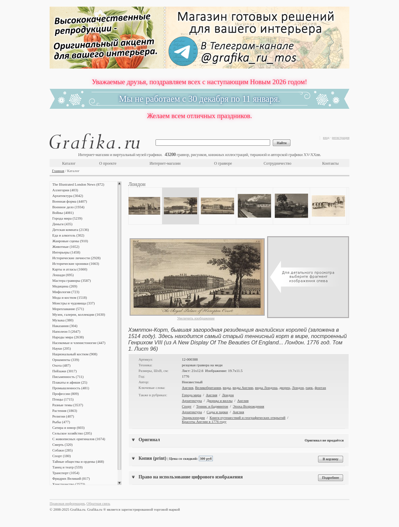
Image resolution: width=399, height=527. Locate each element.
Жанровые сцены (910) (70, 241)
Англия (187, 388)
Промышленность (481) (70, 388)
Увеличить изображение (196, 318)
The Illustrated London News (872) (78, 184)
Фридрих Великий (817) (71, 478)
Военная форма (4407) (69, 201)
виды (227, 388)
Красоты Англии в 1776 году (204, 422)
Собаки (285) (62, 450)
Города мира (191, 395)
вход (326, 137)
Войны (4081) (63, 213)
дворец (284, 388)
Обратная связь (98, 503)
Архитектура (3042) (67, 196)
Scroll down (119, 483)
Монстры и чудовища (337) (73, 303)
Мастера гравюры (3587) (71, 280)
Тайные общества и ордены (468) (78, 461)
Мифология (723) (65, 292)
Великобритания (208, 388)
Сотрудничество (277, 163)
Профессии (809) (65, 394)
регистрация (340, 137)
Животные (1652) (65, 247)
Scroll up (119, 183)
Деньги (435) (62, 224)
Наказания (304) (65, 326)
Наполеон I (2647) (66, 331)
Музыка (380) (62, 320)
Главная (58, 171)
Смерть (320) (62, 444)
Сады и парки (217, 412)
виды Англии (242, 388)
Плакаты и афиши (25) (69, 382)
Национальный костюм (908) (74, 354)
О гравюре (223, 163)
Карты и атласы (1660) (69, 269)
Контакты (330, 163)
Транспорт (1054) (65, 473)
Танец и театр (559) (67, 467)
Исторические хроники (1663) (75, 263)
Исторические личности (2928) (76, 258)
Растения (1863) (64, 411)
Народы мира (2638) (68, 337)
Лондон (298, 388)
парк (309, 388)
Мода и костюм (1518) (69, 297)
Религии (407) (63, 416)
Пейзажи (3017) (64, 371)
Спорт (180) (61, 456)
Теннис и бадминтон (212, 406)
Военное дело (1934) (68, 207)
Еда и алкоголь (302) (68, 235)
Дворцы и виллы (219, 401)
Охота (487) (61, 365)
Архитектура (192, 401)
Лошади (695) (63, 275)
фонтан (320, 388)
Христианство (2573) (68, 484)
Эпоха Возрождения (248, 406)
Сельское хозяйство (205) (72, 433)
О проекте (108, 163)
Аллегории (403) (65, 190)
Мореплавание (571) (68, 309)
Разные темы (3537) (67, 405)
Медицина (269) (64, 286)
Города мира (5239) (67, 218)
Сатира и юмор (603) (68, 428)
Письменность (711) (68, 377)
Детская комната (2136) (70, 230)
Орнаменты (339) (65, 360)
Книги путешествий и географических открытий (247, 418)
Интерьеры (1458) (66, 252)
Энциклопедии (193, 418)
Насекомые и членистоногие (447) (78, 343)
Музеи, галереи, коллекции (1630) (78, 314)
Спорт (187, 406)
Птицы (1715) (63, 399)
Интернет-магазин (165, 163)
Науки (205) (61, 348)
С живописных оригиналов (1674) (78, 439)
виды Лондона (266, 388)
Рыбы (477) (61, 422)
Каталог (69, 163)
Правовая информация (67, 503)
